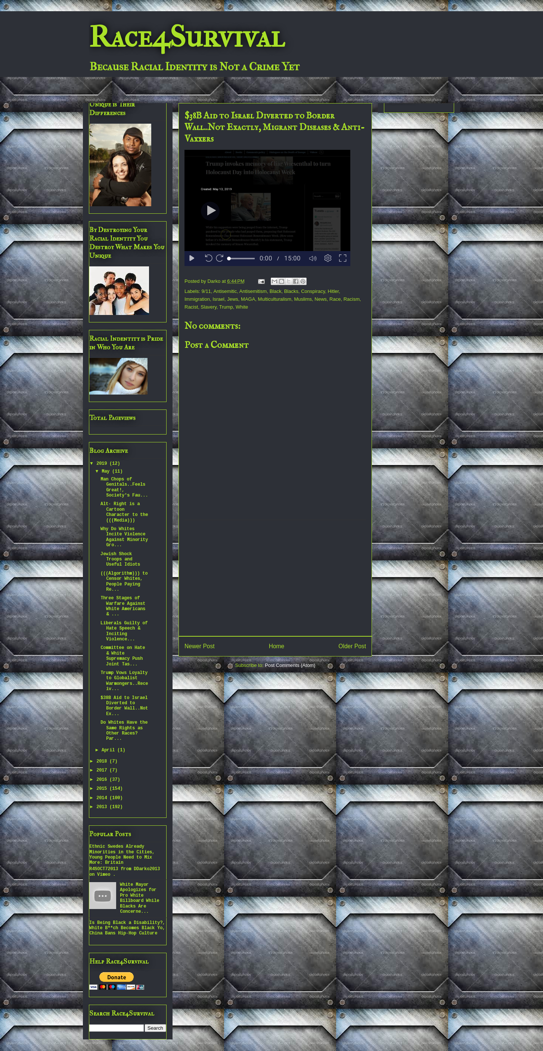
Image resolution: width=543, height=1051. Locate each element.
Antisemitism (253, 291)
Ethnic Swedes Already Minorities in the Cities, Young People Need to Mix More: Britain (122, 854)
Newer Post (199, 646)
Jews (232, 299)
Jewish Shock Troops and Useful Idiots (120, 559)
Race (335, 299)
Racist (191, 307)
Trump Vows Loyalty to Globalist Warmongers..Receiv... (124, 681)
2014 (102, 798)
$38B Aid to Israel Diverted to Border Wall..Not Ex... (124, 706)
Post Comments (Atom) (290, 665)
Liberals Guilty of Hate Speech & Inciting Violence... (124, 631)
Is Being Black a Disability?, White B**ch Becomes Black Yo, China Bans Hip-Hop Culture (127, 928)
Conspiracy (313, 291)
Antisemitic (225, 291)
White (242, 307)
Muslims (303, 299)
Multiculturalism (275, 299)
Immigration (197, 299)
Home (277, 646)
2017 (102, 770)
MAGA (248, 299)
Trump (226, 307)
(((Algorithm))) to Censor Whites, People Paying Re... (124, 581)
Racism (352, 299)
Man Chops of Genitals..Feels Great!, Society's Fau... (124, 487)
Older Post (352, 646)
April (109, 750)
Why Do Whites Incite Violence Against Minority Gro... (124, 537)
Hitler (333, 291)
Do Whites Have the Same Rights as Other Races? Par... (124, 730)
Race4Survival (187, 37)
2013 (102, 807)
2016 (102, 779)
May (107, 471)
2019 (102, 463)
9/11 (206, 291)
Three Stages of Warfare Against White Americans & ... (122, 606)
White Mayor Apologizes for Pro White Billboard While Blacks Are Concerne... (139, 898)
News (320, 299)
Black (276, 291)
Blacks (291, 291)
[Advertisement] (275, 578)
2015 (102, 788)
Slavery (208, 307)
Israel (218, 299)
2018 (102, 761)
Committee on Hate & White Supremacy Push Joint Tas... (122, 656)
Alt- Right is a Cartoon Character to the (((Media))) (124, 512)
